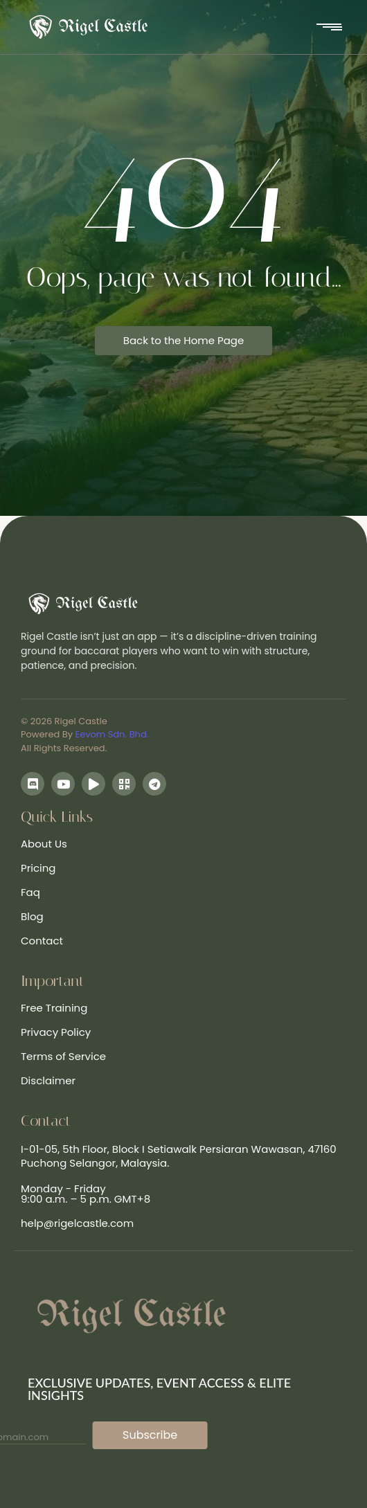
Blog (32, 916)
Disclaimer (48, 1080)
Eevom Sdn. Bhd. (112, 734)
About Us (44, 843)
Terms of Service (63, 1056)
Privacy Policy (56, 1032)
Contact (42, 940)
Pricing (38, 868)
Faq (30, 892)
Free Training (54, 1007)
